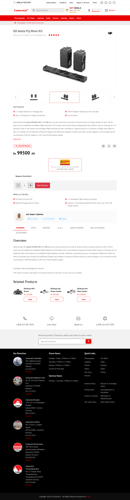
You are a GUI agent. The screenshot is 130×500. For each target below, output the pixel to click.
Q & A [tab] (59, 228)
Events (103, 372)
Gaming (64, 18)
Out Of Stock (42, 185)
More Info (17, 139)
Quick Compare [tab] (75, 228)
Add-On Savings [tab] (96, 228)
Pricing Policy (89, 389)
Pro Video (31, 18)
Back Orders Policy (107, 402)
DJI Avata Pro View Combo (82, 289)
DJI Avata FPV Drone (29, 289)
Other (79, 18)
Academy (63, 2)
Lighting (40, 18)
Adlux (89, 496)
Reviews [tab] (45, 228)
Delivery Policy (89, 383)
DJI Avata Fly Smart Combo (56, 289)
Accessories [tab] (21, 233)
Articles (87, 375)
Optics (71, 18)
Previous (15, 97)
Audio (48, 18)
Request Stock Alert (23, 176)
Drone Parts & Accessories (35, 23)
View (30, 299)
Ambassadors (51, 2)
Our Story (88, 372)
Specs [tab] (33, 228)
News (95, 2)
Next (114, 97)
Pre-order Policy (90, 402)
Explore (28, 371)
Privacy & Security (91, 396)
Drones (56, 18)
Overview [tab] (20, 228)
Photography (19, 18)
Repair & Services (82, 2)
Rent (71, 2)
